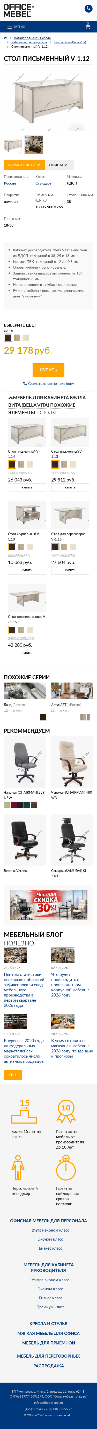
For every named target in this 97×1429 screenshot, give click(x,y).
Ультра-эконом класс (50, 1230)
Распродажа (48, 1366)
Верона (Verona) (15, 870)
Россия (10, 183)
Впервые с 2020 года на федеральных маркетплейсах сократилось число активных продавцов (24, 1051)
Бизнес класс (50, 1248)
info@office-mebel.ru (48, 1402)
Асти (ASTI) (59, 704)
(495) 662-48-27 (36, 1409)
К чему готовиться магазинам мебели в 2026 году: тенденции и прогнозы (72, 1048)
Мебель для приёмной (48, 1343)
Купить (48, 370)
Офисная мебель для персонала (48, 1221)
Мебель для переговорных (48, 1356)
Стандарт (43, 183)
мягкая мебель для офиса (48, 1333)
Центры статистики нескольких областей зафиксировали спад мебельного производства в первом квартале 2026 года (24, 989)
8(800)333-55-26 (60, 1409)
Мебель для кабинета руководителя (49, 1267)
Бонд (8, 704)
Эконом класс (50, 1239)
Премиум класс (50, 1306)
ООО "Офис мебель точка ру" (66, 1396)
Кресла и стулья (48, 1323)
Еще (13, 1075)
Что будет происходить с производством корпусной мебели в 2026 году (70, 984)
